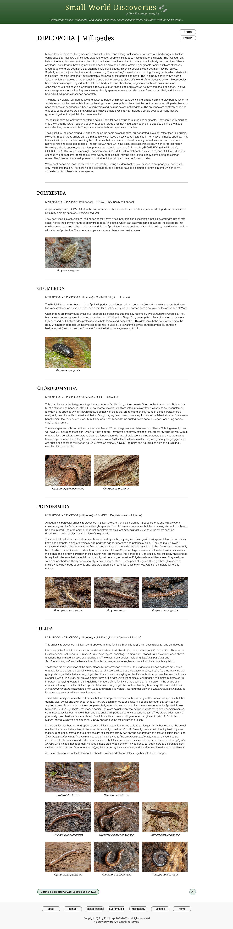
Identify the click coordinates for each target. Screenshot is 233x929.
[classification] (95, 908)
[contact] (73, 908)
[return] (188, 38)
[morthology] (138, 908)
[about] (51, 908)
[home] (188, 31)
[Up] (192, 892)
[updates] (160, 908)
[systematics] (116, 908)
